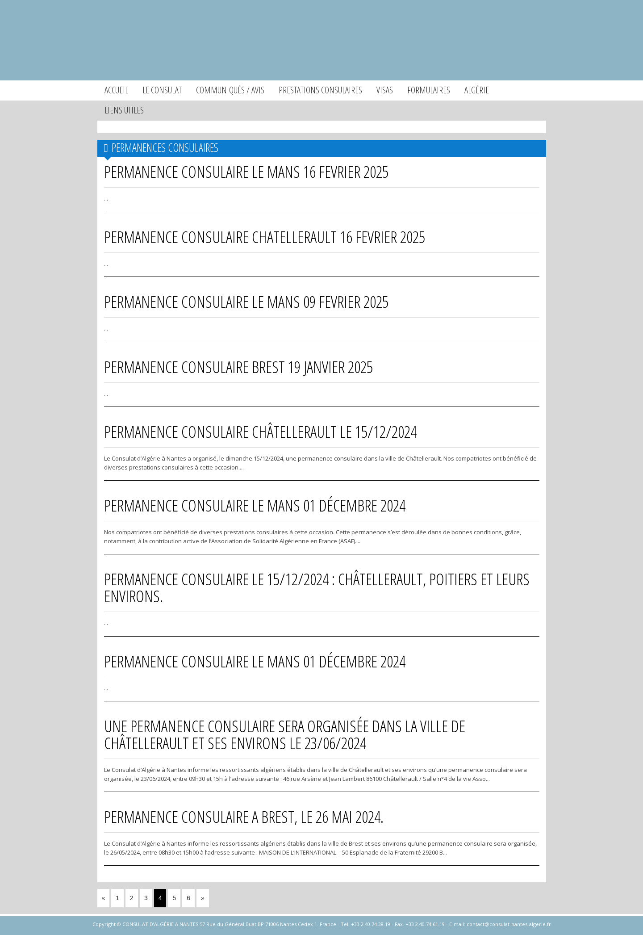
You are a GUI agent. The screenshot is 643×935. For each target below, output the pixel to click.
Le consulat (162, 90)
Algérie (476, 90)
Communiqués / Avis (230, 90)
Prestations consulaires (320, 90)
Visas (384, 90)
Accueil (116, 90)
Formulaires (428, 90)
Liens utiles (124, 110)
